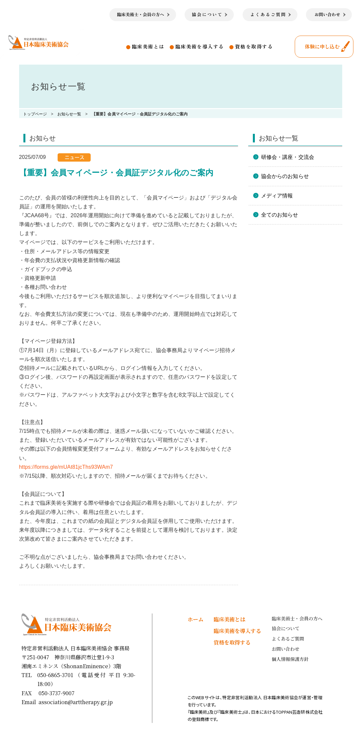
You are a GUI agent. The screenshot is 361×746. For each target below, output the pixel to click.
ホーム (195, 619)
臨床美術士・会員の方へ (297, 618)
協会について (285, 628)
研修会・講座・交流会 (288, 157)
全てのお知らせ (279, 215)
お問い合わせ (285, 648)
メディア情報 (277, 195)
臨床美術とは (148, 46)
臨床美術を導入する (199, 46)
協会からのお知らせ (285, 176)
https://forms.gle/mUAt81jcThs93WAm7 (66, 467)
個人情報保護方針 (290, 659)
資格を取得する (254, 46)
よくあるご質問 (288, 638)
